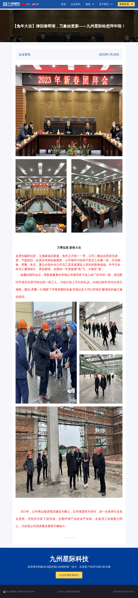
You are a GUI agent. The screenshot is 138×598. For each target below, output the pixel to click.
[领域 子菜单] (93, 4)
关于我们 (104, 4)
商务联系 (124, 4)
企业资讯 (75, 4)
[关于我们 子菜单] (111, 4)
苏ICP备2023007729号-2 (124, 591)
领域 (87, 4)
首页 (63, 4)
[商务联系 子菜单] (132, 4)
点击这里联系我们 (69, 575)
